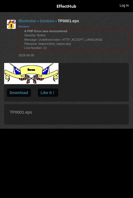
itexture (24, 26)
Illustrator (27, 21)
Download (19, 92)
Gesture (47, 21)
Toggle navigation (6, 5)
